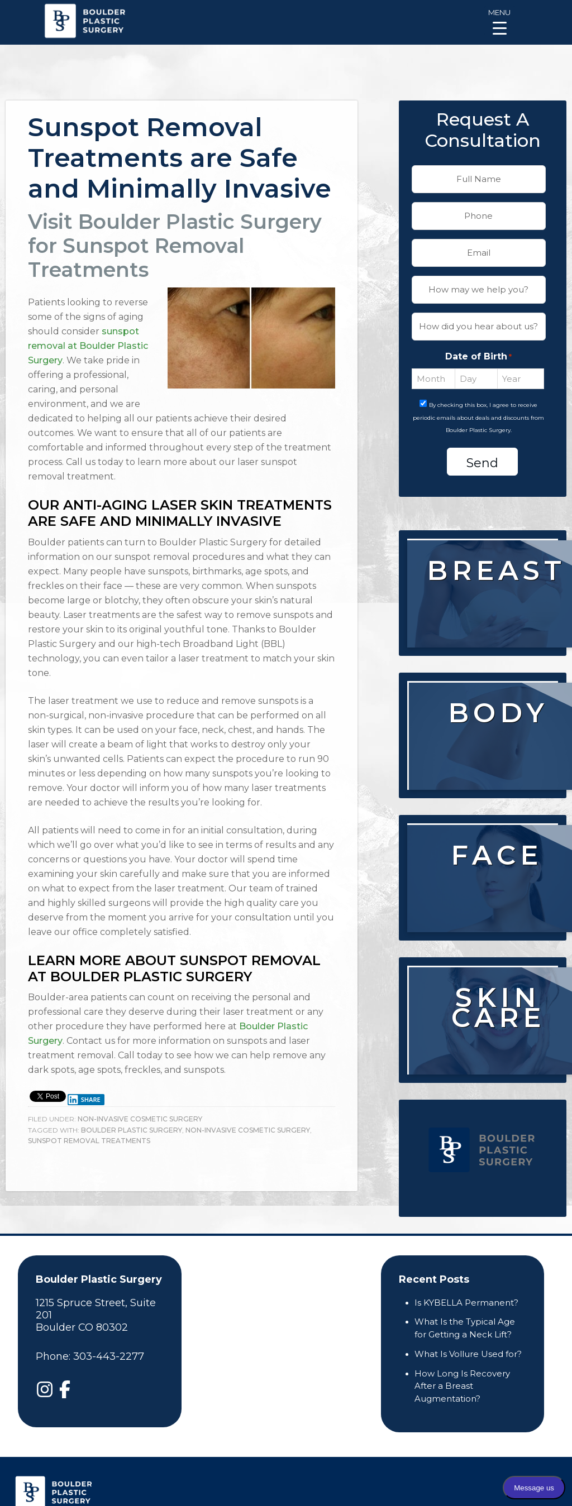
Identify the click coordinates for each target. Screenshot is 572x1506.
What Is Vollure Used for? (468, 1354)
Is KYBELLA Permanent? (466, 1302)
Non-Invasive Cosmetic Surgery (140, 1119)
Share (84, 1099)
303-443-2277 (108, 1356)
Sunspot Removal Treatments (89, 1140)
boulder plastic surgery (131, 1130)
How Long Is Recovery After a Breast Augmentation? (462, 1386)
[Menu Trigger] (499, 21)
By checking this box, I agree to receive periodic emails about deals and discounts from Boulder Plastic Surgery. (478, 417)
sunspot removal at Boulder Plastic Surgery (88, 346)
